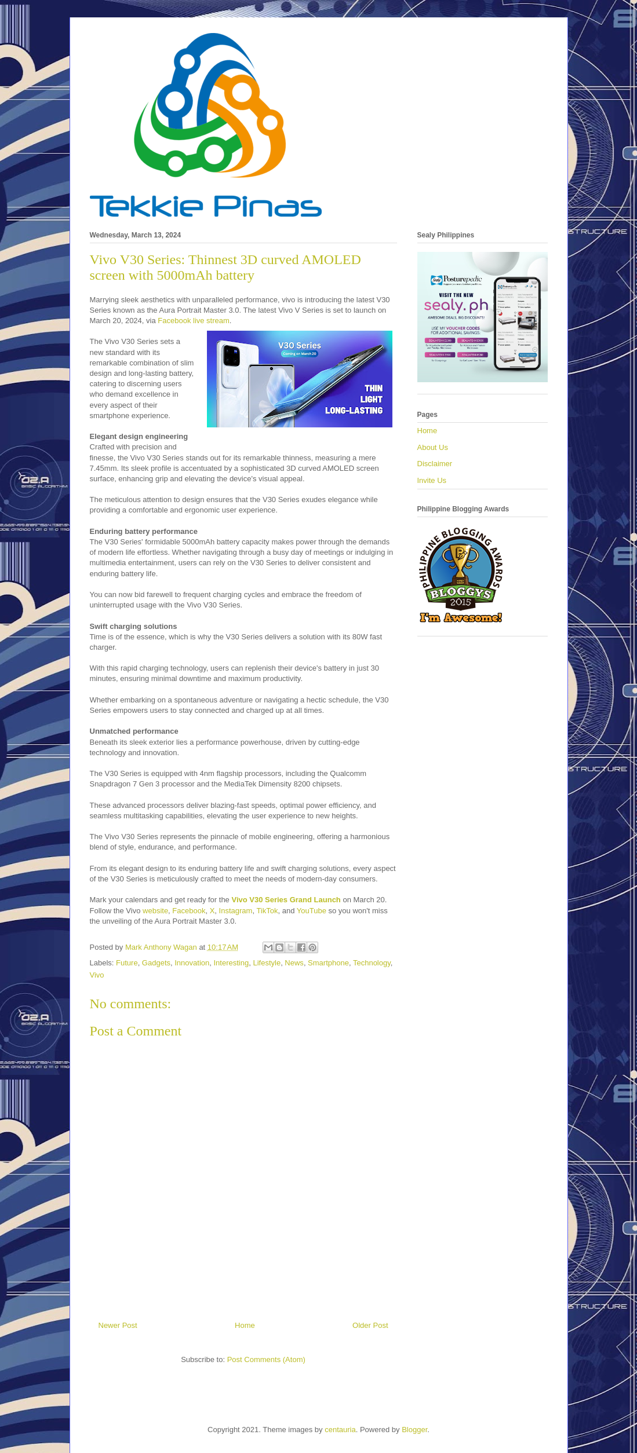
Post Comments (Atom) (266, 1359)
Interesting (231, 962)
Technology (372, 962)
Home (245, 1325)
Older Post (370, 1325)
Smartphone (328, 962)
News (294, 962)
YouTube (311, 910)
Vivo (97, 975)
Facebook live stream (194, 320)
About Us (432, 447)
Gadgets (156, 962)
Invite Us (432, 480)
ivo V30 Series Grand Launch (288, 899)
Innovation (191, 962)
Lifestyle (267, 962)
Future (127, 962)
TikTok (266, 910)
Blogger (414, 1429)
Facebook (188, 910)
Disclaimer (435, 463)
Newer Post (118, 1325)
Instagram (236, 910)
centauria (340, 1429)
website (155, 910)
